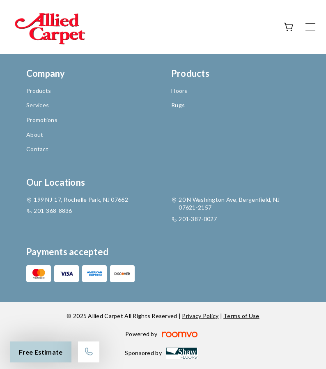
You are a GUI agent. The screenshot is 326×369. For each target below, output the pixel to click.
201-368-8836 (53, 210)
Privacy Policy (200, 315)
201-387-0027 (198, 218)
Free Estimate (40, 352)
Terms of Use (241, 315)
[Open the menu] (310, 27)
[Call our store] (88, 351)
